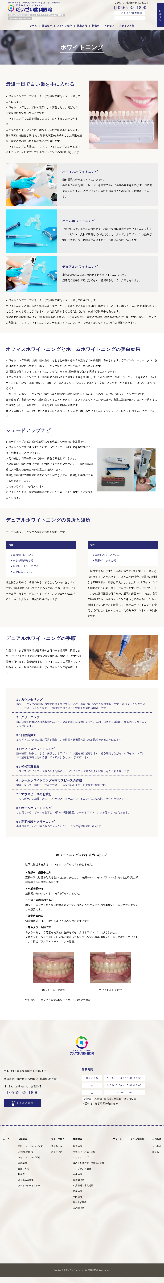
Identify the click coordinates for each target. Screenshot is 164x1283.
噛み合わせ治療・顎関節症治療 (88, 1169)
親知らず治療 (79, 1208)
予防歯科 (77, 1202)
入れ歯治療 (78, 1214)
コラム (155, 1157)
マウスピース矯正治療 (84, 1157)
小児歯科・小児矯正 (83, 1191)
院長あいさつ (58, 1152)
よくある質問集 (26, 1186)
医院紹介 (47, 26)
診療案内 (82, 26)
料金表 (95, 26)
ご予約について (26, 1157)
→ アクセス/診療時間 (130, 13)
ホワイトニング (81, 1163)
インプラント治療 (82, 1174)
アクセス (109, 26)
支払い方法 (23, 1174)
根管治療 (77, 1152)
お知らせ (156, 1145)
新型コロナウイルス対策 (30, 1152)
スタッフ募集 (126, 26)
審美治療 (77, 1197)
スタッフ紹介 (64, 26)
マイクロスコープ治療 (29, 1163)
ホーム (33, 26)
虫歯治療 (77, 1180)
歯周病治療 (78, 1186)
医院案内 (22, 1145)
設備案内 (22, 1169)
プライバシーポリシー (29, 1191)
